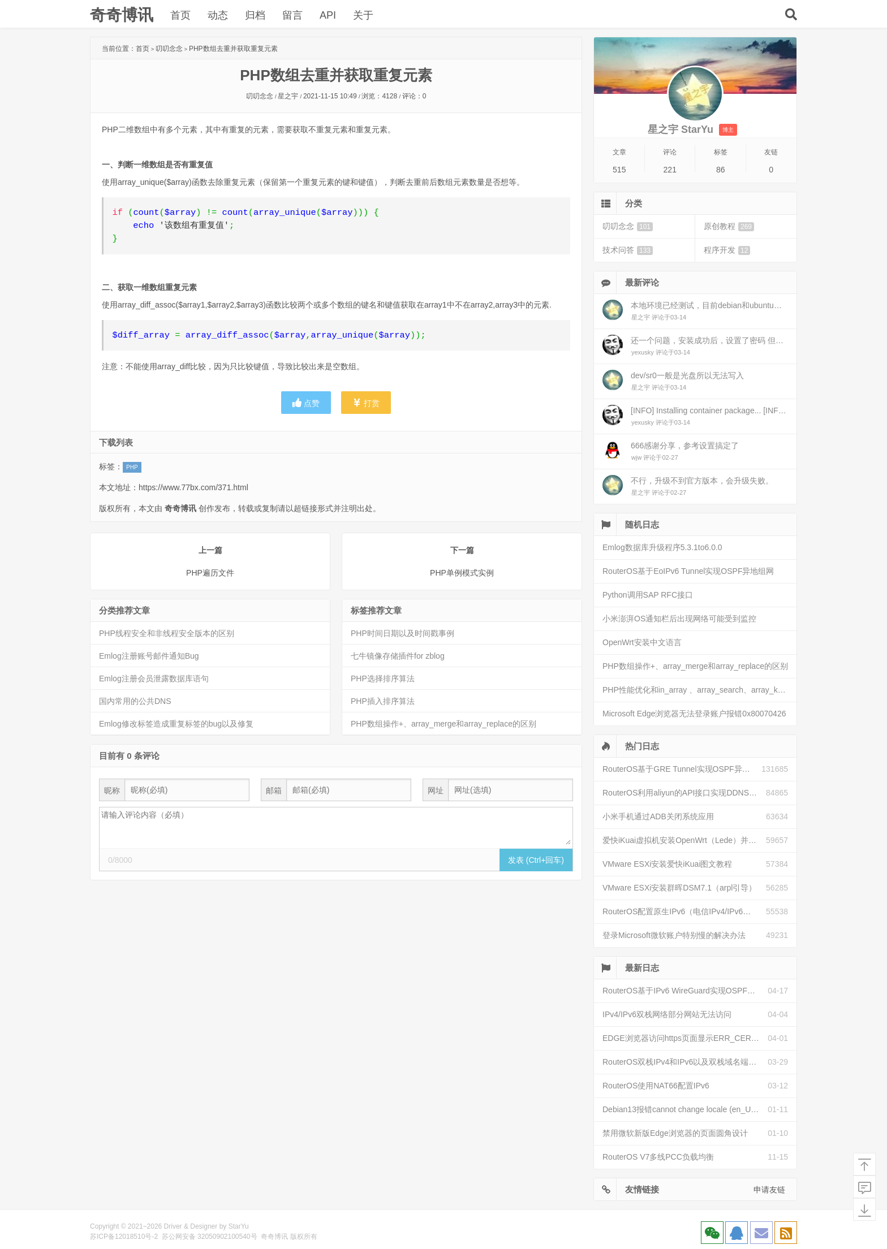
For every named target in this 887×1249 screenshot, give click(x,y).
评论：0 (414, 96)
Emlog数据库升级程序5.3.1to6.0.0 (662, 547)
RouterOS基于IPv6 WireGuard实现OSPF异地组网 (685, 990)
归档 (255, 15)
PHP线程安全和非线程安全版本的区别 (166, 633)
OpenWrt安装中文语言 (642, 642)
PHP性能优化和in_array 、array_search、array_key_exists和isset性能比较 (699, 689)
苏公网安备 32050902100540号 (209, 1237)
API (328, 15)
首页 (180, 15)
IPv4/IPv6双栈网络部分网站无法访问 (666, 1014)
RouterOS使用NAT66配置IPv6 (655, 1085)
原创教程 (729, 226)
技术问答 (627, 250)
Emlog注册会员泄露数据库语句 (154, 678)
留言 (292, 15)
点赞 (306, 403)
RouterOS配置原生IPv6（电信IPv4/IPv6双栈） (684, 911)
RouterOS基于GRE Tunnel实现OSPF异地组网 (681, 768)
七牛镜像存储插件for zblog (398, 655)
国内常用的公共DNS (135, 701)
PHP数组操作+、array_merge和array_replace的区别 (443, 723)
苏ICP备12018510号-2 (124, 1237)
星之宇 (288, 96)
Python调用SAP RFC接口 (647, 594)
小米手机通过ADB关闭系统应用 (658, 816)
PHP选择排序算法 (383, 678)
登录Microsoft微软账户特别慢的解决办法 (674, 935)
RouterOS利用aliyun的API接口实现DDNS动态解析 (684, 792)
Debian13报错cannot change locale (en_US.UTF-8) (685, 1109)
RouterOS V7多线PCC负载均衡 (658, 1156)
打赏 (366, 403)
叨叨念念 (169, 49)
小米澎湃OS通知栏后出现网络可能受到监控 (679, 618)
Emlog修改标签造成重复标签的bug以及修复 (176, 723)
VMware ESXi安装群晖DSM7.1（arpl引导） (679, 887)
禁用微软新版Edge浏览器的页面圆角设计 (675, 1133)
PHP (132, 467)
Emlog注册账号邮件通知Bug (149, 655)
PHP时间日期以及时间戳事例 (402, 633)
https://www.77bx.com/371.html (193, 487)
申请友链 (769, 1189)
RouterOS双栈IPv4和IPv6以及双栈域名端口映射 (685, 1061)
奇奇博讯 (121, 15)
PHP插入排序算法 (383, 701)
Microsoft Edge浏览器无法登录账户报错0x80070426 (694, 713)
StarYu (239, 1226)
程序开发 (727, 250)
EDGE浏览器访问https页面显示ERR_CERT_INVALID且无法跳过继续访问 (685, 1038)
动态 (218, 15)
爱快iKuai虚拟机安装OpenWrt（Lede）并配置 (683, 840)
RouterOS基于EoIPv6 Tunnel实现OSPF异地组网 (688, 571)
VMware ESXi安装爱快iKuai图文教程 (667, 863)
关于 (363, 15)
